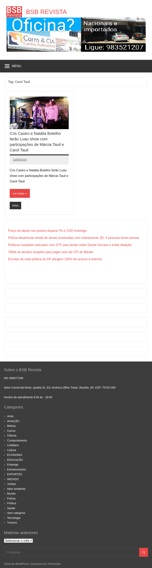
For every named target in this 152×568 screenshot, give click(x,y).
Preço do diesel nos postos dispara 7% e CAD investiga (47, 230)
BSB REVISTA (46, 11)
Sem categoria (16, 512)
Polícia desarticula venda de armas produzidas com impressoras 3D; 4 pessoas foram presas (73, 237)
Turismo (12, 522)
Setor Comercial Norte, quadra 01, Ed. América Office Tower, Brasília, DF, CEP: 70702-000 (60, 387)
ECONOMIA (14, 454)
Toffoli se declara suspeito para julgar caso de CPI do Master (50, 252)
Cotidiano (13, 445)
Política (11, 503)
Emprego (12, 464)
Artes (15, 205)
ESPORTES (14, 474)
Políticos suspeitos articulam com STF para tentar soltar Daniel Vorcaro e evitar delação (69, 245)
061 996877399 (13, 378)
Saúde (11, 508)
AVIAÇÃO (13, 421)
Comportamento (17, 440)
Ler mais (18, 193)
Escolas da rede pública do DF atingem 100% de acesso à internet (55, 259)
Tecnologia (13, 517)
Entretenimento (16, 469)
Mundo (11, 493)
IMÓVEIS (13, 479)
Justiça (11, 483)
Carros (11, 430)
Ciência (11, 435)
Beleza (11, 425)
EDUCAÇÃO (15, 459)
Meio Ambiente (16, 488)
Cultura (11, 450)
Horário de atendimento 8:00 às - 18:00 (28, 397)
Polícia (11, 498)
